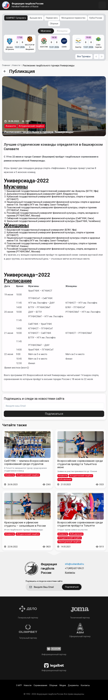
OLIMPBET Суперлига (16, 18)
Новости (27, 685)
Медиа (63, 685)
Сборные (54, 23)
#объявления (64, 479)
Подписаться (54, 413)
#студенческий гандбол (31, 126)
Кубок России (95, 18)
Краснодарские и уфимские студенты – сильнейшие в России (25, 524)
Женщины (62, 31)
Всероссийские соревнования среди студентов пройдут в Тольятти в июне (80, 464)
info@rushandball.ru (74, 564)
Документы (73, 685)
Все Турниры (84, 56)
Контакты (70, 573)
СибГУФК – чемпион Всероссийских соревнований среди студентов (26, 462)
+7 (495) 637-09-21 (74, 568)
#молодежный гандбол (69, 542)
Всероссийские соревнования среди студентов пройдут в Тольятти (80, 524)
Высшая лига (36, 18)
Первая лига (52, 18)
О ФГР (19, 685)
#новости (11, 126)
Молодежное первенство (73, 18)
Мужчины (46, 31)
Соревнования (40, 685)
